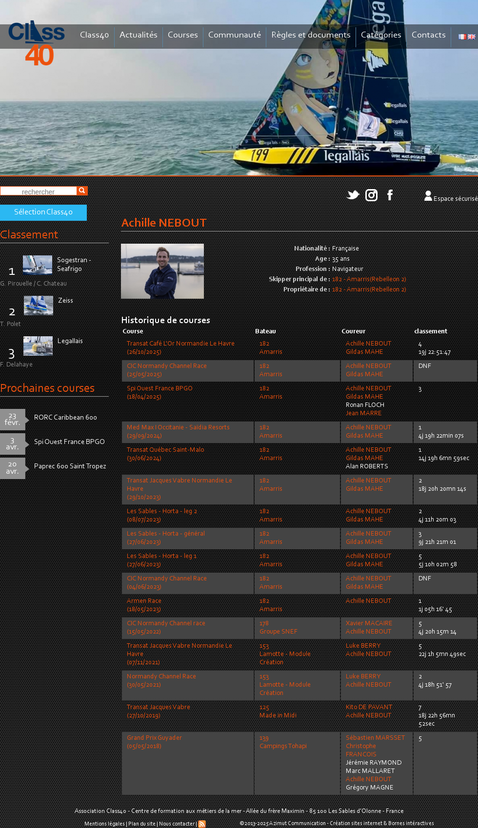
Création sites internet (356, 824)
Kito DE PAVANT (369, 707)
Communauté (234, 35)
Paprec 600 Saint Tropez (70, 466)
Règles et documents (311, 35)
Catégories (381, 35)
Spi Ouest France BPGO (69, 442)
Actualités (139, 35)
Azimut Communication (297, 824)
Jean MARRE (364, 413)
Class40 (94, 35)
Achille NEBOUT (369, 344)
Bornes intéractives (411, 824)
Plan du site (142, 824)
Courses (183, 35)
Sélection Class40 (43, 212)
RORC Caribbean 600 (65, 418)
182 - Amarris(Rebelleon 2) (369, 279)
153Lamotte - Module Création (285, 654)
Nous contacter (177, 824)
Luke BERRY (363, 646)
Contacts (429, 35)
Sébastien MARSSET (375, 738)
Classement (29, 235)
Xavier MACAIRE (369, 623)
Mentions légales (104, 824)
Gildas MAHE (364, 352)
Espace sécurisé (456, 199)
